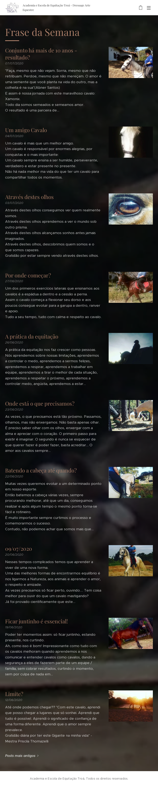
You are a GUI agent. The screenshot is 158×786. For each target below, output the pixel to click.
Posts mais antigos (20, 756)
